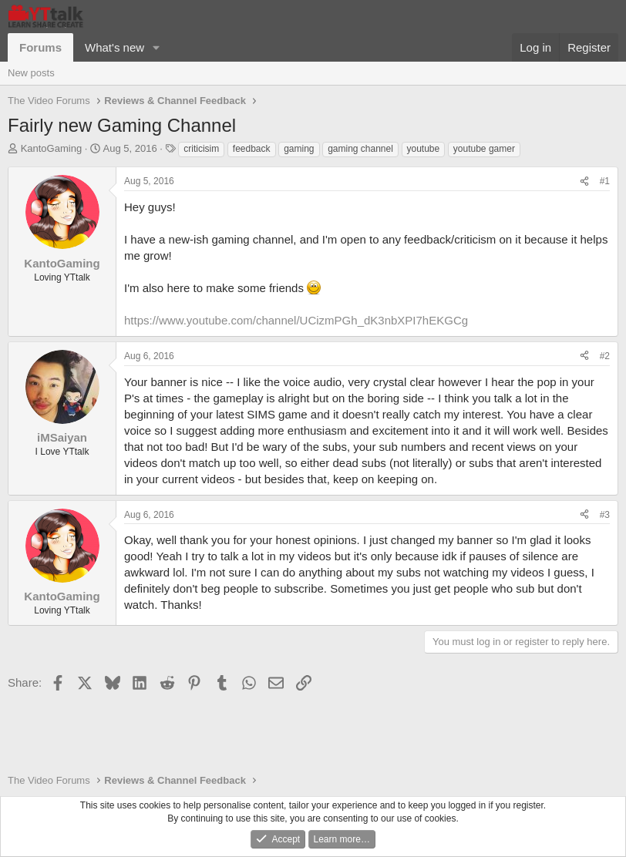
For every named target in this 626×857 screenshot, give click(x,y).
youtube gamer (484, 148)
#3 (605, 514)
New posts (31, 73)
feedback (252, 148)
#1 (605, 181)
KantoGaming (51, 148)
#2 (605, 356)
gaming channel (360, 148)
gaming (299, 148)
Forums (40, 47)
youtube (423, 148)
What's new (114, 47)
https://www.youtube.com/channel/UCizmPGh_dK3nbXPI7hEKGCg (296, 320)
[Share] (584, 181)
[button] (156, 47)
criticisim (201, 148)
